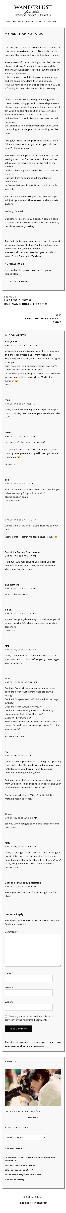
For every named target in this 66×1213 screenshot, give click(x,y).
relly (7, 842)
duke (8, 432)
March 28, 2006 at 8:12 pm (20, 846)
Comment (11, 931)
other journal (34, 200)
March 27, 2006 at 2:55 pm (20, 436)
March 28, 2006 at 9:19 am (21, 755)
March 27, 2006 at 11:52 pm (20, 613)
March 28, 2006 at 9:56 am (21, 818)
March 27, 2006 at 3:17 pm (20, 484)
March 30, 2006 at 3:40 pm (21, 886)
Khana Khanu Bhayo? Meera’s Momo (23, 1175)
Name (9, 973)
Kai (6, 751)
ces (7, 479)
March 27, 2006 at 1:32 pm (20, 404)
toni (7, 678)
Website (9, 1002)
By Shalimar (14, 264)
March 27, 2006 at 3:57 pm (20, 556)
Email (9, 987)
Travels (24, 282)
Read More (33, 1117)
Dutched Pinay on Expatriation (23, 882)
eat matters (12, 584)
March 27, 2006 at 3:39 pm (20, 520)
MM (7, 645)
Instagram (40, 1202)
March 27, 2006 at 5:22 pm (20, 588)
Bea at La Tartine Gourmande (22, 552)
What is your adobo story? (19, 1170)
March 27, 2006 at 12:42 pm (21, 345)
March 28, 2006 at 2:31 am (20, 650)
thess (8, 814)
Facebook (24, 1202)
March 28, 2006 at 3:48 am (21, 682)
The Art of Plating (14, 1179)
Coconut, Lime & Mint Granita (20, 1165)
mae (7, 400)
